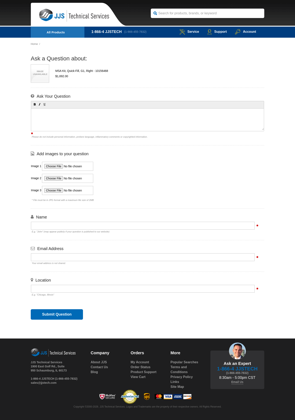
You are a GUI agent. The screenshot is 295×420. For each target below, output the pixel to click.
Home (34, 43)
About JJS (99, 362)
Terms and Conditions (179, 369)
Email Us (237, 382)
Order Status (140, 367)
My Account (139, 362)
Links (174, 382)
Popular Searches (184, 362)
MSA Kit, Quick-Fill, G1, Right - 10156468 (81, 70)
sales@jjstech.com (44, 382)
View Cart (137, 377)
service (189, 31)
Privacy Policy (181, 377)
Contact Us (99, 367)
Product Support (143, 372)
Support (217, 31)
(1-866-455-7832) (135, 31)
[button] (34, 104)
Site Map (177, 386)
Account (245, 31)
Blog (94, 372)
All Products (56, 32)
